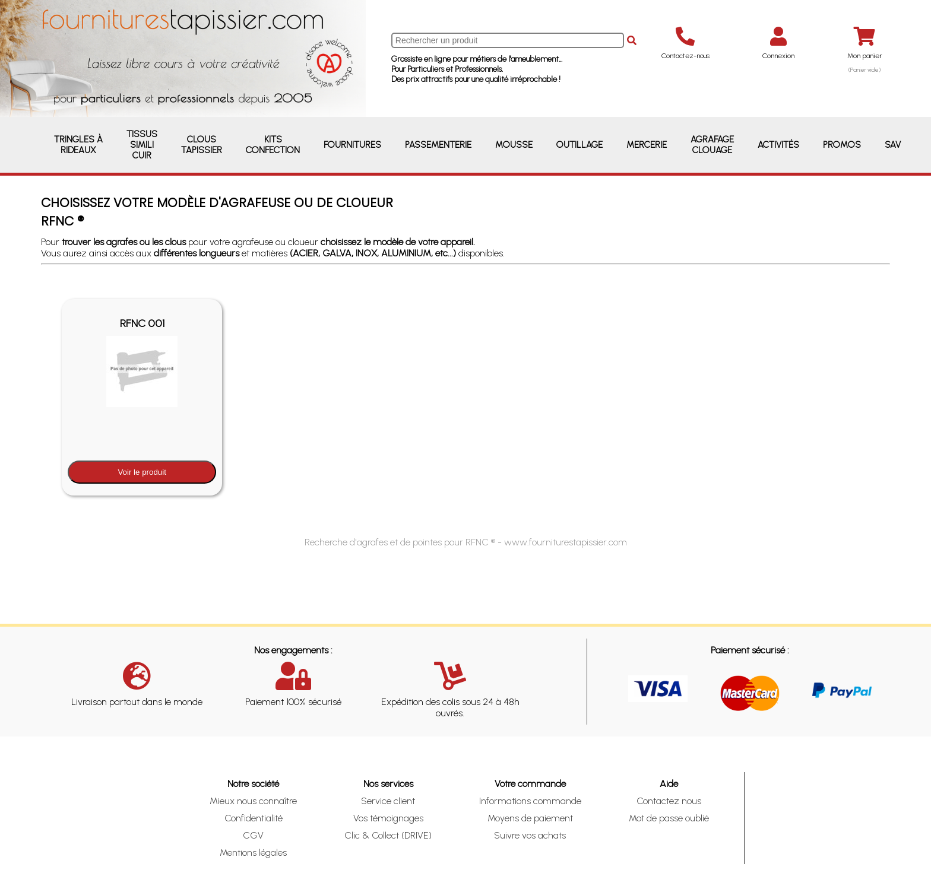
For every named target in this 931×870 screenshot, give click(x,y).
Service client (388, 801)
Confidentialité (253, 818)
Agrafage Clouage (712, 144)
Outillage (579, 144)
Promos (842, 144)
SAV (893, 144)
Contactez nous (668, 801)
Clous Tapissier (201, 144)
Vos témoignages (388, 818)
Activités (778, 144)
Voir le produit (142, 472)
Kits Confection (273, 144)
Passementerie (438, 144)
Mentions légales (253, 852)
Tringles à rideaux (78, 144)
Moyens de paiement (530, 818)
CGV (253, 835)
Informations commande (530, 801)
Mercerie (646, 144)
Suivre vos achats (530, 835)
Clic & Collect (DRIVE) (388, 835)
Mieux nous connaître (253, 801)
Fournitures (352, 144)
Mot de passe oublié (669, 818)
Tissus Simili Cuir (141, 145)
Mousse (514, 144)
